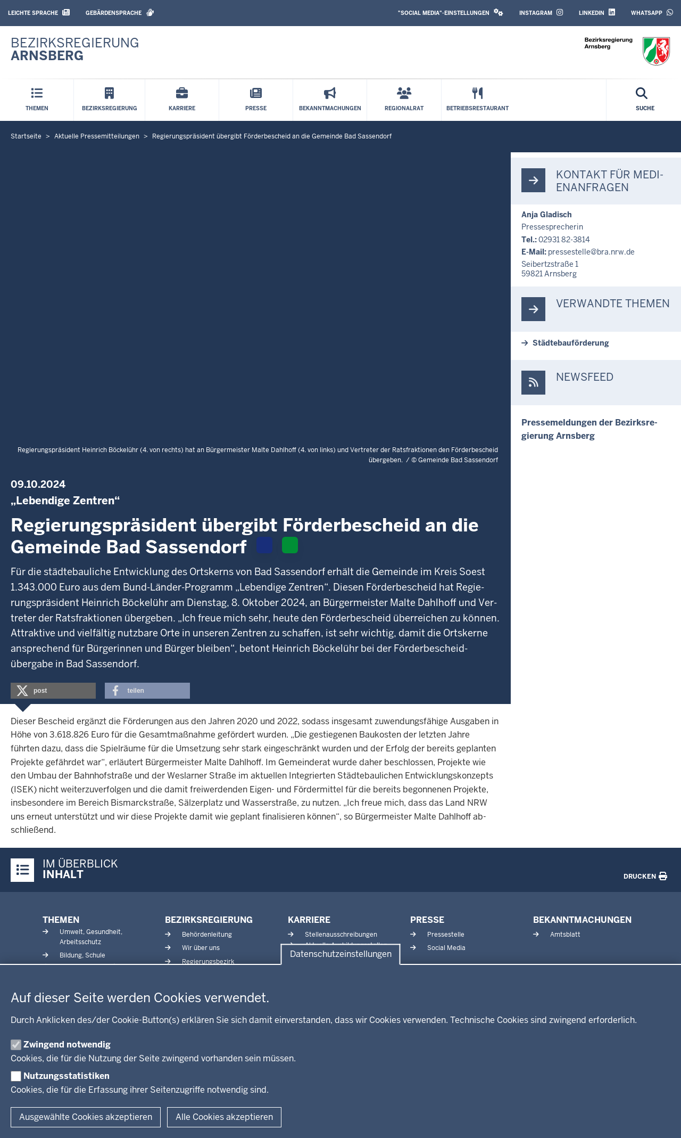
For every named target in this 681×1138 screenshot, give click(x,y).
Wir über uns (201, 948)
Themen (61, 920)
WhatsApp (652, 13)
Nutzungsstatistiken (66, 1076)
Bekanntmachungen (582, 920)
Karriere (309, 920)
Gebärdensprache (120, 13)
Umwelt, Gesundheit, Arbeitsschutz (91, 937)
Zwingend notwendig (67, 1044)
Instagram (541, 13)
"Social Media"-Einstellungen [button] (450, 13)
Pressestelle (445, 934)
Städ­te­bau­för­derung (571, 343)
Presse (427, 920)
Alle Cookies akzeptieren (224, 1117)
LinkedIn (597, 13)
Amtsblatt (565, 934)
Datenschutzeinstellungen (341, 954)
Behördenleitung (207, 934)
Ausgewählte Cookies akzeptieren (85, 1117)
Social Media (446, 948)
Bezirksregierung (209, 920)
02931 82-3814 (564, 239)
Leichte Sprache (39, 13)
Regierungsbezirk (208, 961)
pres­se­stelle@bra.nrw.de (591, 252)
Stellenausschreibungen (341, 934)
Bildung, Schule (82, 955)
